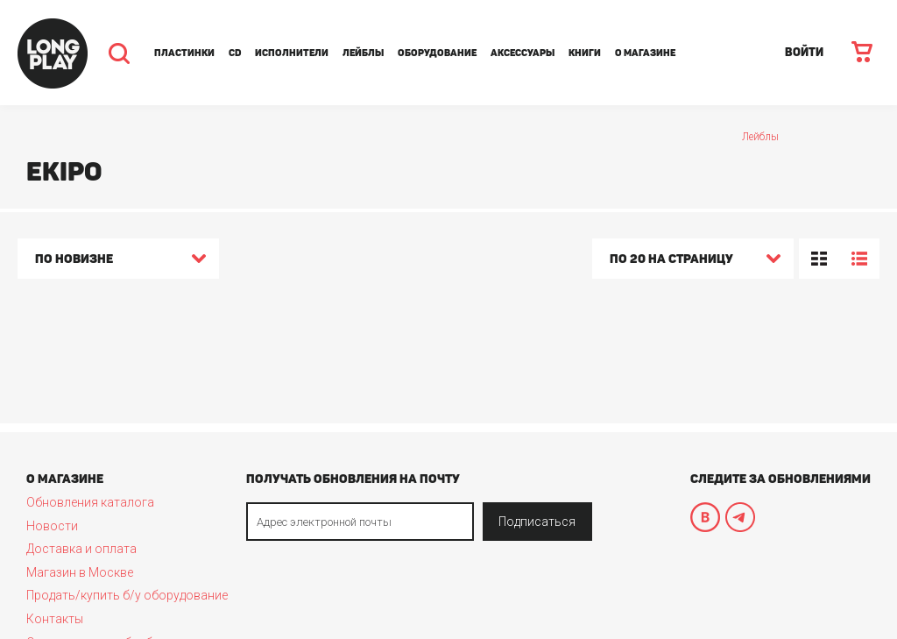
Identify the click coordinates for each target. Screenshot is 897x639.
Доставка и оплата (81, 549)
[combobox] (118, 261)
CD (235, 53)
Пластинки (184, 53)
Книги (585, 53)
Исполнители (291, 53)
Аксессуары (522, 53)
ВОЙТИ (804, 52)
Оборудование (437, 53)
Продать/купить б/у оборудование (127, 595)
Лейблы (363, 53)
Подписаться (537, 522)
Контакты (54, 619)
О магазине (645, 53)
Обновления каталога (90, 502)
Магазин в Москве (79, 572)
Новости (52, 526)
